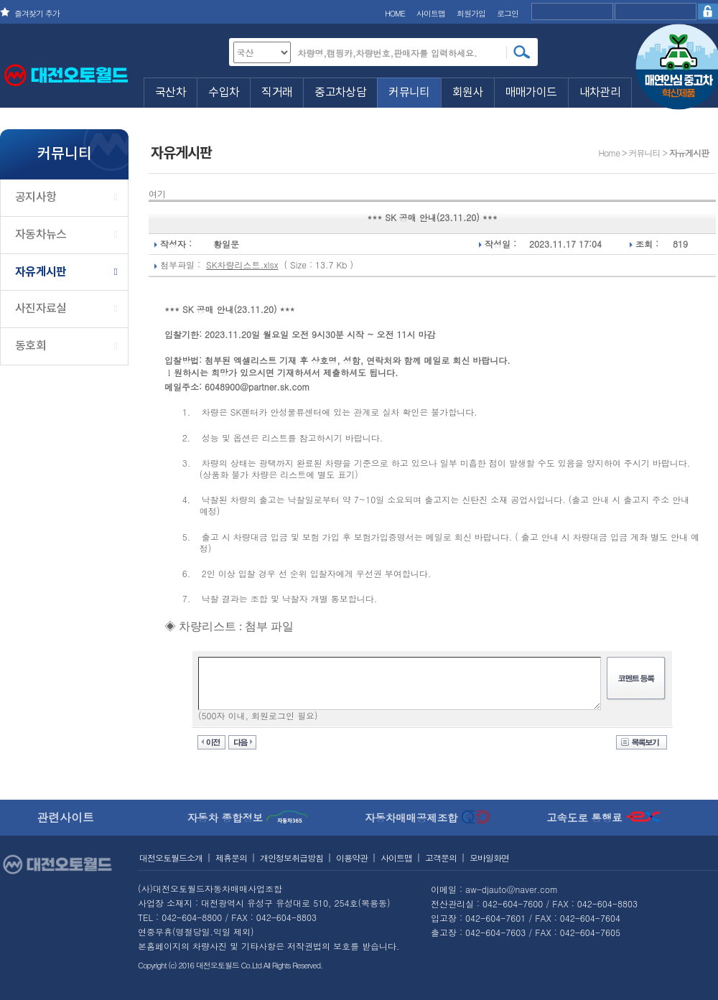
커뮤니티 (408, 92)
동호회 (30, 346)
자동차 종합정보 (247, 817)
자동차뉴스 (41, 234)
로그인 (507, 13)
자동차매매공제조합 (427, 817)
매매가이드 (531, 92)
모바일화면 (489, 857)
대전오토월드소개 (170, 857)
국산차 (170, 92)
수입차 (223, 92)
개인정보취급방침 (291, 857)
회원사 (467, 92)
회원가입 (471, 13)
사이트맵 (430, 13)
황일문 (226, 244)
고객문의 (441, 857)
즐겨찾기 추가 (37, 13)
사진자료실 (41, 308)
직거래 (276, 92)
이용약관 (352, 857)
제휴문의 (231, 857)
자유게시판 (41, 272)
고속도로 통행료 (603, 817)
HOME (395, 13)
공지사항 (35, 197)
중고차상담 (340, 92)
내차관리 (599, 92)
